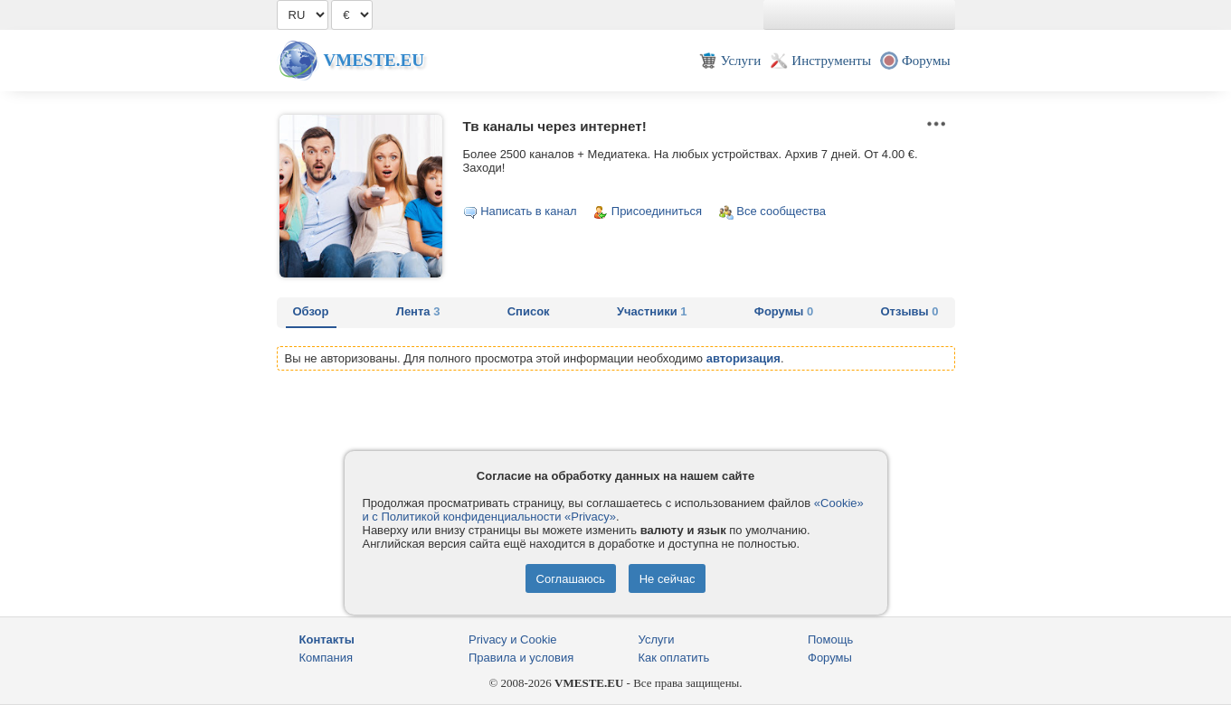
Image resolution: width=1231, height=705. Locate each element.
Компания (326, 657)
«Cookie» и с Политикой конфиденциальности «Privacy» (613, 509)
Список (528, 311)
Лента (418, 311)
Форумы (783, 311)
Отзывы (910, 311)
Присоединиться (656, 211)
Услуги (657, 639)
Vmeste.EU (374, 60)
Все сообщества (781, 211)
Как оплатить (674, 657)
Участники (652, 311)
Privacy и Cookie (513, 639)
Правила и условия (521, 657)
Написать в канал (528, 211)
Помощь (830, 639)
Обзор (311, 311)
